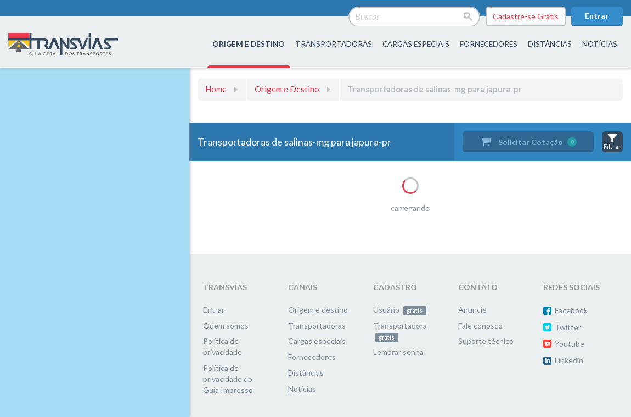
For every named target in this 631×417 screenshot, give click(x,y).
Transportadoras (317, 325)
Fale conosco (480, 325)
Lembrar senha (398, 352)
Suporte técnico (486, 341)
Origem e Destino (287, 89)
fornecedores (488, 44)
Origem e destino (318, 309)
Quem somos (226, 325)
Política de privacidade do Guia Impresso (228, 378)
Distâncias (306, 372)
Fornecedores (312, 357)
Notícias (599, 44)
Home (216, 89)
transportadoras (333, 44)
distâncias (550, 44)
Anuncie (472, 309)
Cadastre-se (526, 16)
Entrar (597, 15)
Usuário (399, 309)
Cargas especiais (415, 44)
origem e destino (248, 44)
